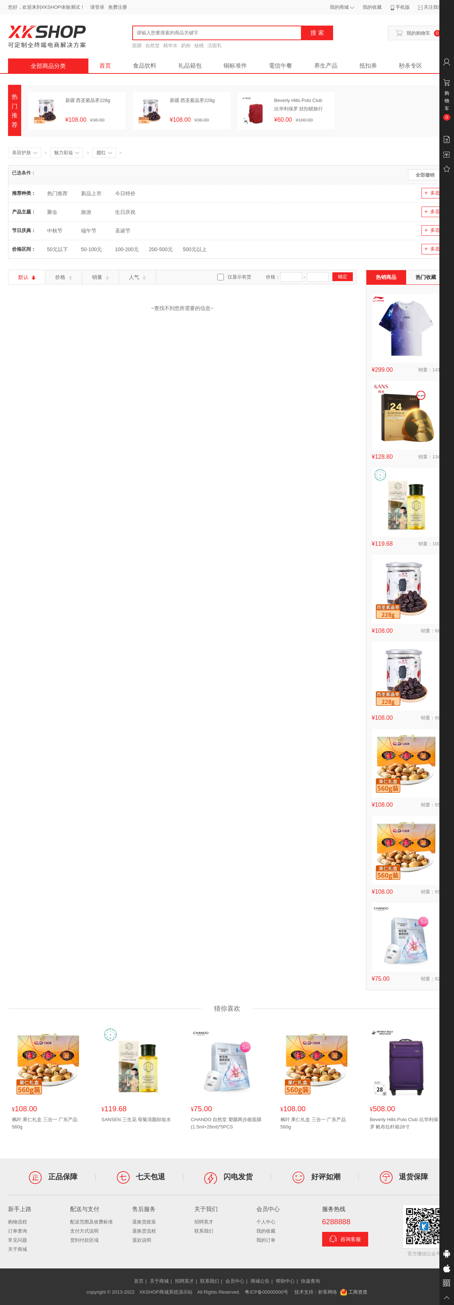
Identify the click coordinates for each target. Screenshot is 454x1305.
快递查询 (310, 1281)
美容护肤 (24, 153)
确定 (342, 276)
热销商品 (386, 277)
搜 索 (317, 33)
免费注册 (117, 7)
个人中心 (265, 1222)
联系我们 (203, 1231)
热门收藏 (426, 277)
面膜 (137, 45)
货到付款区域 (84, 1240)
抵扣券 (368, 66)
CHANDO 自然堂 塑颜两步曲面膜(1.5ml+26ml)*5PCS (226, 1123)
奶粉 (186, 45)
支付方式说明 (84, 1231)
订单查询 (17, 1231)
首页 (105, 66)
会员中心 (234, 1281)
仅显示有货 (239, 277)
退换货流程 (144, 1231)
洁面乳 (214, 45)
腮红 (104, 153)
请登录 (97, 7)
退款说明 (141, 1240)
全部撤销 (425, 175)
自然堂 (152, 45)
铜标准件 (235, 66)
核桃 (199, 45)
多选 (432, 193)
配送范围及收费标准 (91, 1222)
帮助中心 (285, 1281)
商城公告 (260, 1281)
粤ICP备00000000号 (266, 1292)
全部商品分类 (48, 66)
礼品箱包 (190, 66)
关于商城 (17, 1249)
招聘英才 (203, 1222)
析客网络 (327, 1292)
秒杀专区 (410, 66)
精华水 (170, 45)
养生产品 (325, 66)
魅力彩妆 (66, 153)
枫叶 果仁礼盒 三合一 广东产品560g (45, 1123)
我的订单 (265, 1240)
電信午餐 (280, 66)
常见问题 (17, 1240)
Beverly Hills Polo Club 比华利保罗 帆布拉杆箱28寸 (404, 1123)
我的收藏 (265, 1231)
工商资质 (353, 1292)
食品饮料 (144, 66)
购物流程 (17, 1222)
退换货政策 (144, 1222)
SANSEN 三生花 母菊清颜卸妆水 (136, 1119)
